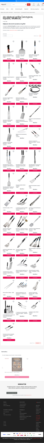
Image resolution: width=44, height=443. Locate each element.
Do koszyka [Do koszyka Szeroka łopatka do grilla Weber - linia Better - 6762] (35, 277)
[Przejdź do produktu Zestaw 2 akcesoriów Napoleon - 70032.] (9, 221)
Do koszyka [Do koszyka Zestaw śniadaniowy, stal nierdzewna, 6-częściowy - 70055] (22, 298)
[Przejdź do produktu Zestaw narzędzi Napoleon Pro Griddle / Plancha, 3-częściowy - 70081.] (22, 263)
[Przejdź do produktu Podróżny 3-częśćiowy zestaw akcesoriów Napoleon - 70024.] (22, 221)
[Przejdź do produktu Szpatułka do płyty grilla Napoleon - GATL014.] (9, 112)
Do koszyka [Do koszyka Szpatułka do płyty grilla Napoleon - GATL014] (9, 126)
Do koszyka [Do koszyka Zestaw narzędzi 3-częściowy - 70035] (35, 255)
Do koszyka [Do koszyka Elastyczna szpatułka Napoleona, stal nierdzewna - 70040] (22, 103)
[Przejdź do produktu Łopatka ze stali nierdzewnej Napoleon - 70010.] (35, 221)
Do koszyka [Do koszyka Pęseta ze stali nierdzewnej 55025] (22, 148)
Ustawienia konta (22, 405)
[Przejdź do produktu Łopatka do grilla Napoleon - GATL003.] (22, 69)
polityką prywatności (28, 395)
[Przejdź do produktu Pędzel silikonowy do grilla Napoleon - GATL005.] (35, 47)
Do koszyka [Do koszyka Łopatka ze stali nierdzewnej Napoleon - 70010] (35, 234)
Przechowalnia (22, 407)
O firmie (4, 425)
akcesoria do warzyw (13, 30)
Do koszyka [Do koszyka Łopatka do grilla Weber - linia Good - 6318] (35, 82)
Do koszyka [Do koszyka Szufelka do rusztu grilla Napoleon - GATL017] (9, 148)
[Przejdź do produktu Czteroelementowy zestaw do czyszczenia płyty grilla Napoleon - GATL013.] (9, 307)
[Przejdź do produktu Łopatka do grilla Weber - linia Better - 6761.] (9, 242)
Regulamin (5, 404)
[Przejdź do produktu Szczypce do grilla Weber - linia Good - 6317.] (9, 91)
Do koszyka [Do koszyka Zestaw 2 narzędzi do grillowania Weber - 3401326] (35, 148)
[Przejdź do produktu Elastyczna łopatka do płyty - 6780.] (35, 178)
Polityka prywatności (23, 417)
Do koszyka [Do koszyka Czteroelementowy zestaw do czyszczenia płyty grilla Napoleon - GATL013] (9, 320)
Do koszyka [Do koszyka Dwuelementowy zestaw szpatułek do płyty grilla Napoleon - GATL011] (22, 170)
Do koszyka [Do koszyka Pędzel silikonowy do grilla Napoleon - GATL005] (35, 60)
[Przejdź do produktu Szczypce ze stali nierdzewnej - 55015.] (35, 112)
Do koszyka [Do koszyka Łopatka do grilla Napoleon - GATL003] (22, 82)
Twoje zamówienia (23, 404)
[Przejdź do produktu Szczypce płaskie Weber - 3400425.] (22, 178)
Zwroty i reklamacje (6, 405)
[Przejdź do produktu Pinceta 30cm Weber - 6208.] (9, 285)
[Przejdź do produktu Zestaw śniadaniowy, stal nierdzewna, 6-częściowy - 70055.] (22, 285)
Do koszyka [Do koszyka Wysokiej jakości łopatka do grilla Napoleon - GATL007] (9, 192)
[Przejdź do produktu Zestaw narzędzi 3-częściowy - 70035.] (35, 242)
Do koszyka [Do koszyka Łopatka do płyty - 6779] (9, 213)
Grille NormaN (22, 414)
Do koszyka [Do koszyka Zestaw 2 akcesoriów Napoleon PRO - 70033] (35, 298)
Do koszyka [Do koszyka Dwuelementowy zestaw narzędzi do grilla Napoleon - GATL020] (9, 170)
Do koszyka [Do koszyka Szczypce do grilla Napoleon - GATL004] (9, 82)
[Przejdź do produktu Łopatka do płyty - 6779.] (9, 201)
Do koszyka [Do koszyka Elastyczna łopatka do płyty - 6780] (35, 192)
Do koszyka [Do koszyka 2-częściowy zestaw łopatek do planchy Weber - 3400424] (22, 320)
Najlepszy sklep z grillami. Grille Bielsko (7, 12)
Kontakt (4, 424)
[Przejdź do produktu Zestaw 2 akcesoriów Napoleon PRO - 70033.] (35, 285)
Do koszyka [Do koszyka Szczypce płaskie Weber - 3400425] (22, 192)
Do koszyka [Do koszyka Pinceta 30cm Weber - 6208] (9, 298)
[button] (28, 4)
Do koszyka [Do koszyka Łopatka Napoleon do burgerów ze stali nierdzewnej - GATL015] (22, 126)
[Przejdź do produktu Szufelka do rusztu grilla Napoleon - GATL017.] (9, 135)
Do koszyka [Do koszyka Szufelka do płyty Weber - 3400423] (35, 320)
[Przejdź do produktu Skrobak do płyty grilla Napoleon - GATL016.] (22, 47)
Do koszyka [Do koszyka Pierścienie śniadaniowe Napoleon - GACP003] (35, 103)
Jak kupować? (22, 419)
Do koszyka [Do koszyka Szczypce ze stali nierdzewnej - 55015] (35, 126)
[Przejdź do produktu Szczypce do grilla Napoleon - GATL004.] (9, 69)
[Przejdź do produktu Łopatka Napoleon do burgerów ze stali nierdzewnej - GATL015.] (22, 112)
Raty (4, 413)
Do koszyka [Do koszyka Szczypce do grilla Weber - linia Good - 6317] (9, 103)
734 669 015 (38, 415)
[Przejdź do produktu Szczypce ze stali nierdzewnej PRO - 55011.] (35, 201)
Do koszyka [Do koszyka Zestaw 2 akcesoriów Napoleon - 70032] (9, 234)
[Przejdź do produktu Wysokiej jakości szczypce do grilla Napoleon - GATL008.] (35, 157)
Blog (20, 411)
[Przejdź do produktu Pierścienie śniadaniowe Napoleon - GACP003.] (35, 88)
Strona (35, 35)
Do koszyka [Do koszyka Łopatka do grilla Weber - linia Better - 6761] (9, 255)
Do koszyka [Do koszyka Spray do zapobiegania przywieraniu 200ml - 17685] (9, 60)
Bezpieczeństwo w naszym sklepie (25, 416)
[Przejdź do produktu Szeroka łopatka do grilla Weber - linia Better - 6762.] (35, 263)
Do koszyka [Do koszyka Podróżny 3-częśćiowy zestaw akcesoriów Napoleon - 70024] (22, 234)
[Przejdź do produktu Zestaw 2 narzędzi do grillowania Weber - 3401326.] (35, 134)
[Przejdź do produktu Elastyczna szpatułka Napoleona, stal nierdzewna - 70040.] (22, 91)
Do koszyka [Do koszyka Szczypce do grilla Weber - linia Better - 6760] (22, 255)
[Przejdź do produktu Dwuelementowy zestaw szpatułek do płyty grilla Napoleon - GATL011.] (22, 157)
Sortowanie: (5, 33)
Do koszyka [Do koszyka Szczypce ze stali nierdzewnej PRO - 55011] (35, 213)
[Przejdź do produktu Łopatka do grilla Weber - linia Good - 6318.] (35, 68)
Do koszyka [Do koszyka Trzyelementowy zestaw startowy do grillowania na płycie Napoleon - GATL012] (9, 277)
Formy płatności (6, 411)
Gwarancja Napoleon (23, 413)
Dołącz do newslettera (11, 392)
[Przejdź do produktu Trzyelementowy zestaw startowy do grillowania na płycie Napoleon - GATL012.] (9, 264)
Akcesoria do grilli (17, 12)
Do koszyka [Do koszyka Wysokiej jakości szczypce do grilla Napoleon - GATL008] (35, 170)
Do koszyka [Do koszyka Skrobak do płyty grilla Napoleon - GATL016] (22, 60)
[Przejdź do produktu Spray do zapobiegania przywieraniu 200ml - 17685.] (9, 47)
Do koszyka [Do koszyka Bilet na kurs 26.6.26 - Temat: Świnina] (17, 377)
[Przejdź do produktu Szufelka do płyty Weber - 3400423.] (35, 305)
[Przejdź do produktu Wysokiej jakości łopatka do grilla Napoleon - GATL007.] (9, 179)
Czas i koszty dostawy (7, 414)
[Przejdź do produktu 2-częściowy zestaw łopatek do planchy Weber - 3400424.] (22, 305)
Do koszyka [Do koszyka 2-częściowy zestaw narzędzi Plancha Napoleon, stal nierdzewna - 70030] (22, 213)
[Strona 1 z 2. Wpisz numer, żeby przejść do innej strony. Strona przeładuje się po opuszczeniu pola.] (36, 35)
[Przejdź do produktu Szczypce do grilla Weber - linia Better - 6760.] (22, 242)
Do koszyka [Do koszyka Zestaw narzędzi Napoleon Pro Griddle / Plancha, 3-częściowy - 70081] (22, 277)
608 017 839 (38, 417)
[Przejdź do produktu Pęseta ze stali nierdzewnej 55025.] (22, 130)
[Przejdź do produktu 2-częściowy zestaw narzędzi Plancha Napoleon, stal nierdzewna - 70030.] (22, 201)
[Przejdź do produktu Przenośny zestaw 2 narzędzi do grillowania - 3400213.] (9, 328)
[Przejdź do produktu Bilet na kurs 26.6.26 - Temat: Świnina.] (17, 364)
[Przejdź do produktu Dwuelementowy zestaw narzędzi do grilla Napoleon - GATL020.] (9, 157)
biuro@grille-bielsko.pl (36, 438)
